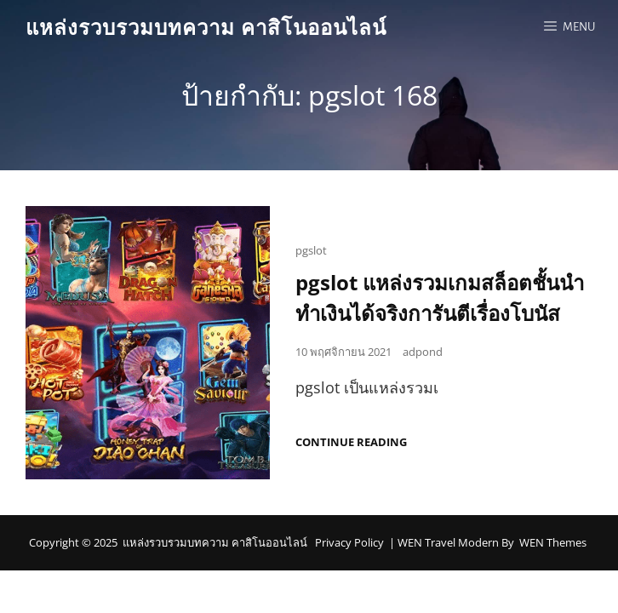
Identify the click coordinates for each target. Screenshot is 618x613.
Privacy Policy (349, 547)
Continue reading (351, 447)
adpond (423, 356)
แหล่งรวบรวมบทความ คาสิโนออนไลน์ (206, 27)
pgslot (311, 255)
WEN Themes (553, 547)
